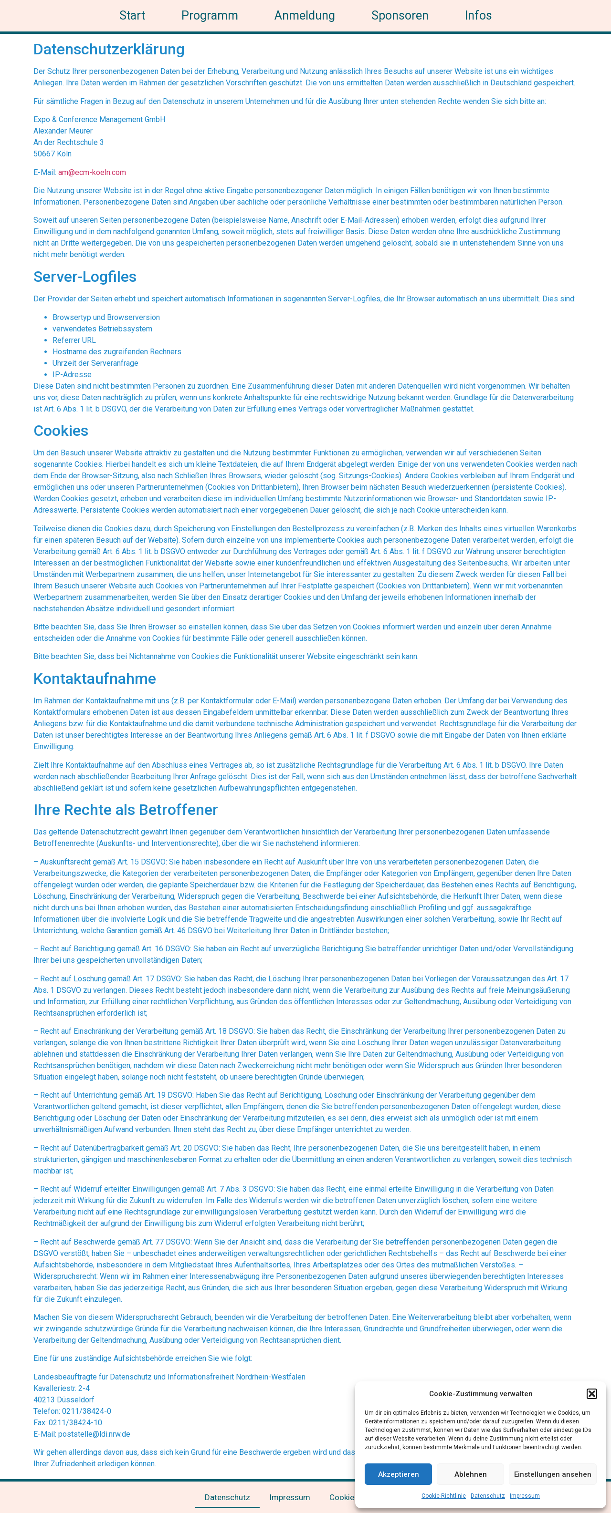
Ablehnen (470, 1474)
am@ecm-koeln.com (92, 172)
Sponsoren (400, 15)
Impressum (525, 1495)
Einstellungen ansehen (552, 1474)
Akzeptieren (398, 1474)
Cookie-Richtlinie (443, 1495)
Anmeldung (304, 15)
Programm (209, 15)
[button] (592, 1394)
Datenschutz (488, 1495)
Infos (478, 15)
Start (132, 15)
